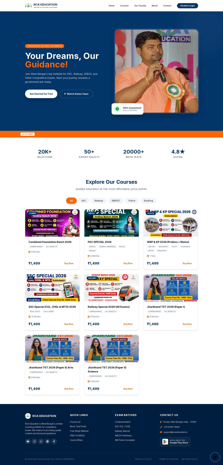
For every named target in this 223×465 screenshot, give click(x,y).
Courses (124, 5)
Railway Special (122, 431)
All (71, 200)
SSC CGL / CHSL (122, 426)
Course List (75, 422)
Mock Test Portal (78, 426)
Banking (148, 200)
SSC (83, 200)
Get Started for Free (41, 93)
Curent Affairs (76, 440)
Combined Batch (122, 422)
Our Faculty (140, 5)
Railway (98, 200)
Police (132, 200)
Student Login (187, 5)
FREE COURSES (77, 435)
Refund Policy (190, 459)
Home (111, 5)
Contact (167, 5)
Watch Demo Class (76, 93)
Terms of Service (168, 459)
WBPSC (116, 200)
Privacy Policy (143, 459)
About (155, 5)
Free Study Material (79, 431)
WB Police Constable (125, 440)
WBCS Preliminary (123, 435)
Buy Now (68, 263)
